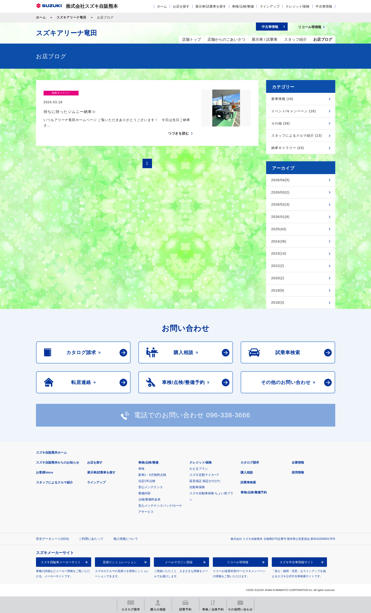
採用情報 (298, 472)
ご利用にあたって (91, 539)
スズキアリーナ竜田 (71, 17)
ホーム (162, 6)
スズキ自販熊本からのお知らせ (57, 462)
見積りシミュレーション (120, 562)
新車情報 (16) (282, 99)
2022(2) (277, 266)
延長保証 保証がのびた (205, 481)
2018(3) (277, 302)
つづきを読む (178, 124)
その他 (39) (280, 123)
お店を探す (181, 6)
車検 (141, 468)
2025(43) (278, 229)
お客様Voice (44, 472)
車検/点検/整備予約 (254, 492)
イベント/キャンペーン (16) (293, 111)
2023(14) (278, 253)
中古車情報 (324, 6)
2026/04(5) (280, 180)
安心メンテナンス (150, 487)
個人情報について (125, 539)
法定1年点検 (146, 481)
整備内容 (144, 493)
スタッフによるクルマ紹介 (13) (296, 135)
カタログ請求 (250, 462)
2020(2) (277, 278)
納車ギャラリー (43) (287, 148)
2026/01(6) (280, 217)
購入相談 (247, 472)
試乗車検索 (248, 482)
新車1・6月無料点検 (152, 475)
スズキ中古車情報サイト (296, 562)
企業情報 (298, 462)
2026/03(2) (280, 192)
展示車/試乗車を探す (210, 6)
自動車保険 (197, 487)
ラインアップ (270, 6)
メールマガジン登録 (178, 562)
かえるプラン (198, 468)
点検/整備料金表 (149, 499)
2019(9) (277, 290)
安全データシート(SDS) (52, 539)
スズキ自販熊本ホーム (51, 452)
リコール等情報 (237, 562)
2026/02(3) (280, 204)
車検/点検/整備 (243, 6)
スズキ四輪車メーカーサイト (61, 562)
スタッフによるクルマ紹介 (54, 482)
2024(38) (278, 241)
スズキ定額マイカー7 (204, 475)
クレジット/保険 (298, 6)
